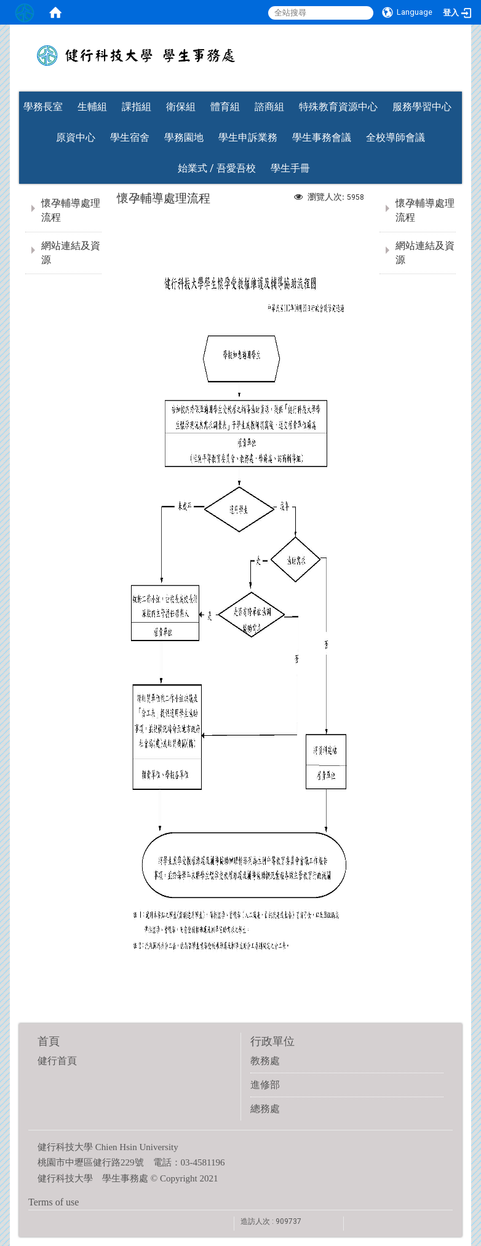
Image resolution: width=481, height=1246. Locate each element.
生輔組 (92, 106)
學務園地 (184, 137)
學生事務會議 (321, 137)
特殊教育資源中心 (338, 106)
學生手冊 (290, 168)
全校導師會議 (395, 137)
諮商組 (269, 106)
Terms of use (53, 1202)
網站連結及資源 (70, 252)
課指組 (136, 106)
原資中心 (75, 137)
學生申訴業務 (247, 137)
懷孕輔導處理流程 (70, 210)
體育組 (225, 106)
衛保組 (181, 106)
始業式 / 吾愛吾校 (217, 168)
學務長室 (43, 106)
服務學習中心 (421, 106)
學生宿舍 (129, 137)
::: (455, 87)
